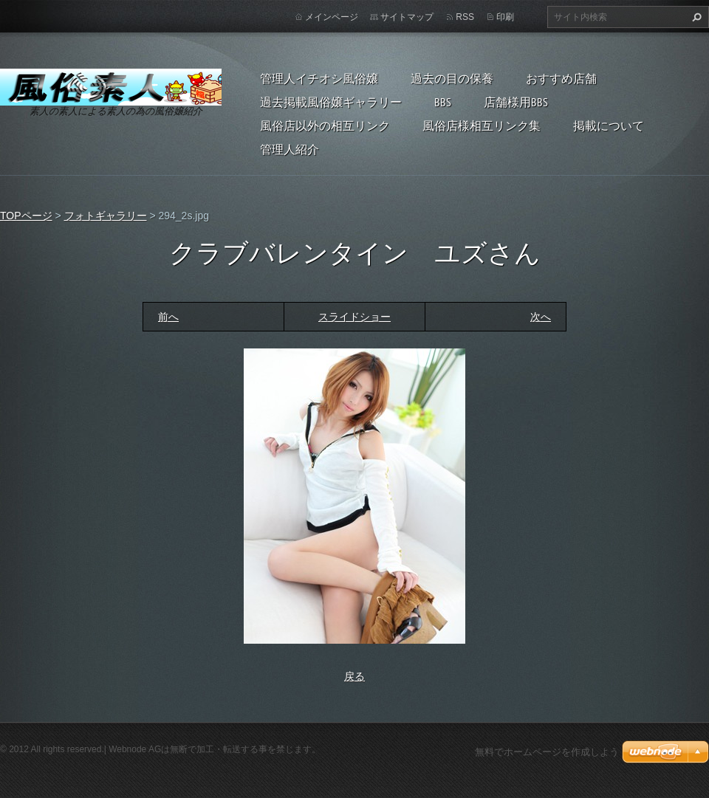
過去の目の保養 (452, 78)
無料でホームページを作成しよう (547, 751)
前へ (168, 317)
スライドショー (354, 317)
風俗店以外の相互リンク (325, 125)
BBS (442, 101)
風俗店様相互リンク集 (481, 125)
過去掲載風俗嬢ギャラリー (331, 101)
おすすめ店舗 (561, 78)
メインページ (331, 17)
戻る (354, 676)
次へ (540, 317)
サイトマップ (407, 17)
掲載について (608, 125)
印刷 (505, 17)
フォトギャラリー (105, 215)
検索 (695, 17)
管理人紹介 (289, 149)
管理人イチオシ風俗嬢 (319, 78)
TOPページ (26, 215)
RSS (465, 17)
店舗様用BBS (516, 101)
